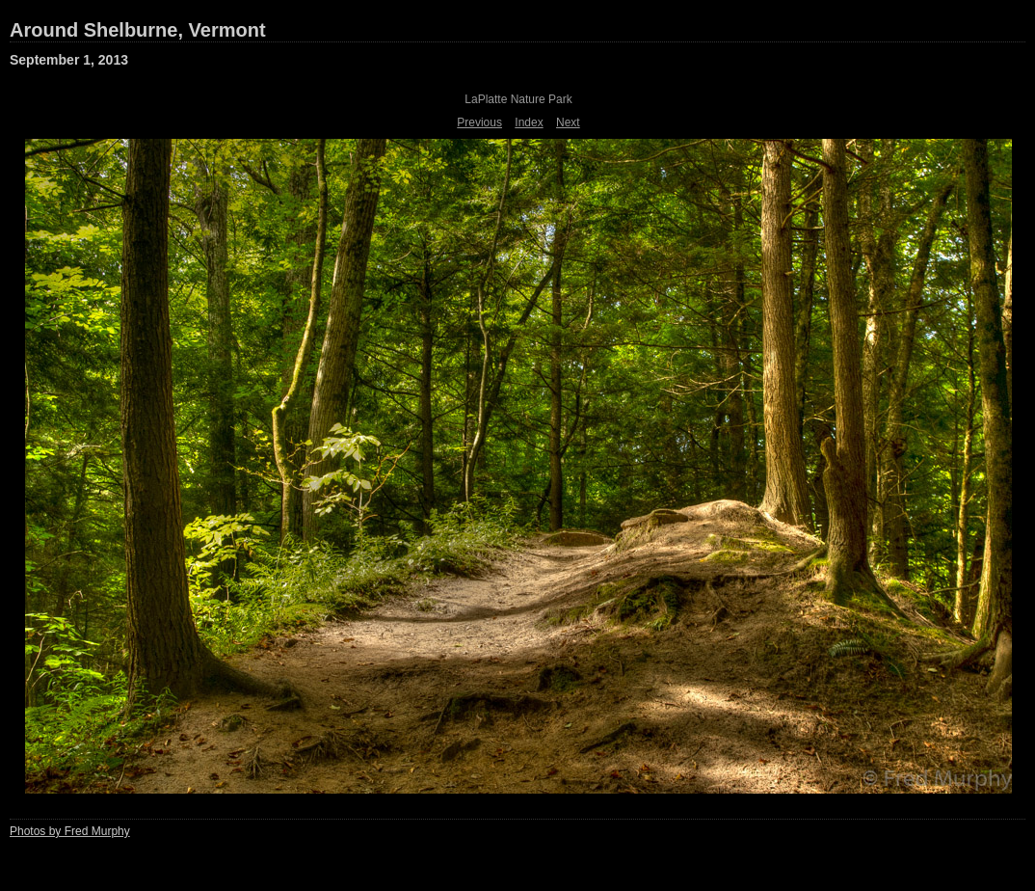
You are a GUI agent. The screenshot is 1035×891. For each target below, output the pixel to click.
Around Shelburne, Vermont (138, 29)
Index (529, 122)
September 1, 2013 (69, 60)
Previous (479, 122)
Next (568, 122)
